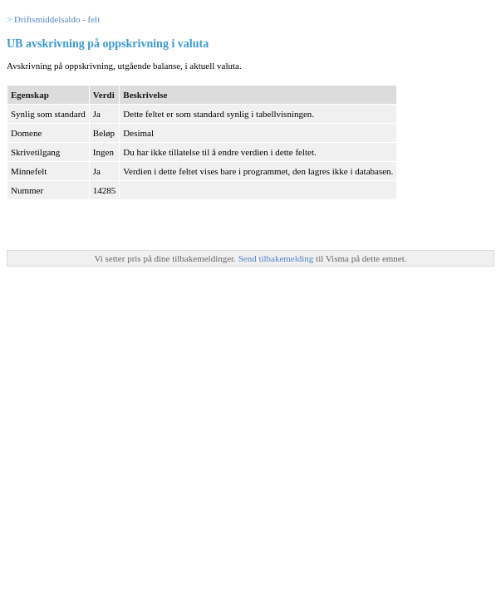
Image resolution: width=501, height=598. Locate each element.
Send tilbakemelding (277, 258)
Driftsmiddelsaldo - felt (57, 19)
